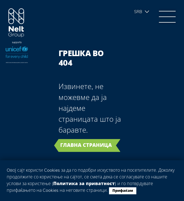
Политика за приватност (84, 184)
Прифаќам (122, 190)
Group (16, 23)
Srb (138, 12)
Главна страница (86, 145)
